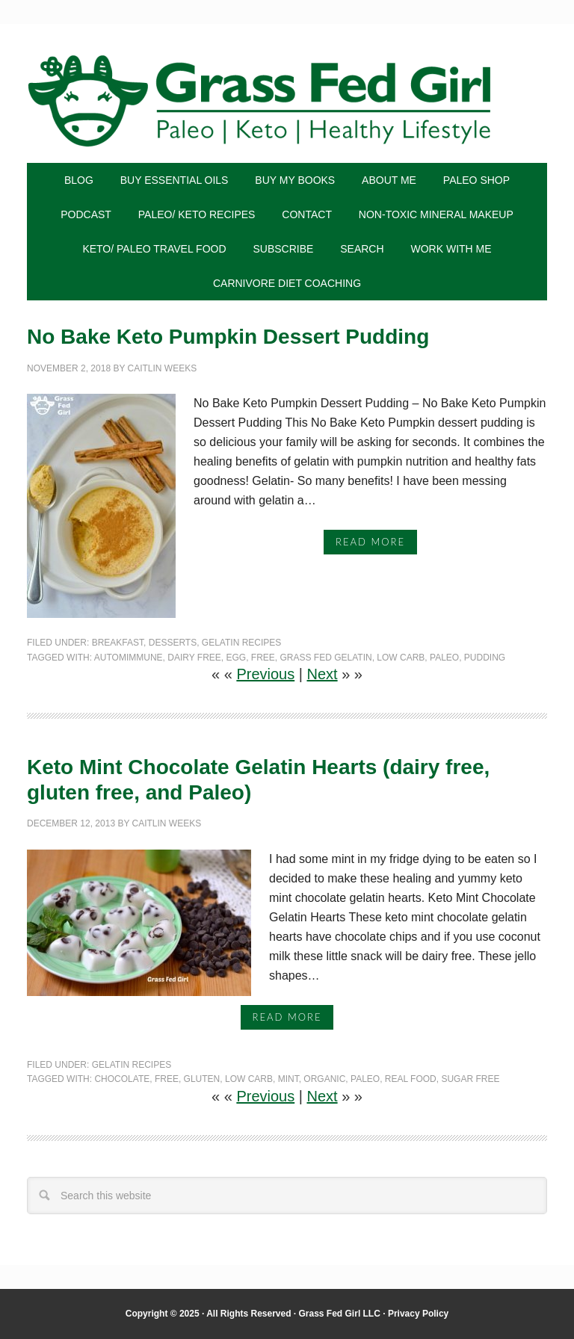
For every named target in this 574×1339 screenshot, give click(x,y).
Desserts (173, 642)
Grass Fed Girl (287, 101)
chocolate (121, 1079)
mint (288, 1079)
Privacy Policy (418, 1313)
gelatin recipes (241, 642)
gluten (202, 1079)
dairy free (194, 657)
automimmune (128, 657)
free (263, 657)
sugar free (470, 1079)
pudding (484, 657)
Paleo (444, 657)
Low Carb (401, 657)
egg (236, 657)
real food (410, 1079)
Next (322, 674)
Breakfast (118, 642)
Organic (324, 1079)
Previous (265, 674)
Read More (370, 542)
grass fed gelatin (326, 657)
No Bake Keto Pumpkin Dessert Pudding (228, 336)
